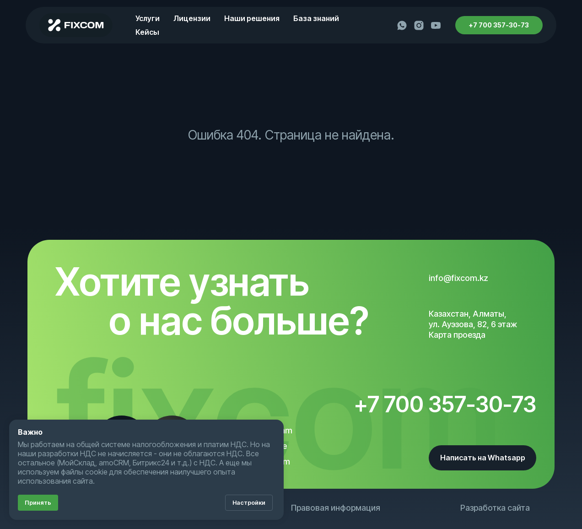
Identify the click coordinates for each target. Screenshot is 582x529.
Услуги (147, 18)
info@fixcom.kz (458, 278)
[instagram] (419, 25)
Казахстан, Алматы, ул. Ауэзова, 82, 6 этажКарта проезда (473, 324)
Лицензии (191, 18)
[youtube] (436, 25)
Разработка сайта (495, 508)
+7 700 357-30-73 (445, 404)
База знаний (316, 18)
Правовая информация (335, 508)
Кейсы (147, 32)
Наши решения (252, 18)
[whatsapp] (402, 25)
